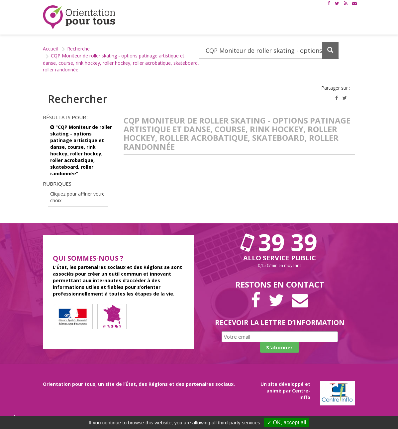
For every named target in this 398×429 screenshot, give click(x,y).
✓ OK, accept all (286, 422)
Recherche (78, 48)
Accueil (50, 48)
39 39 (279, 242)
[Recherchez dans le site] (269, 50)
